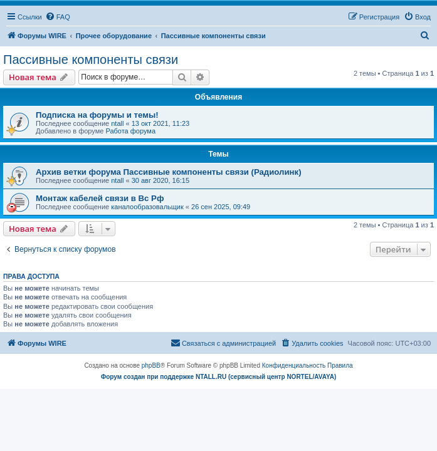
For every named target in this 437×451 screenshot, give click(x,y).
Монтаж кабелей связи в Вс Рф (100, 198)
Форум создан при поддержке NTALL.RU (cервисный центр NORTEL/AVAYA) (219, 376)
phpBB (151, 365)
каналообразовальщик (147, 206)
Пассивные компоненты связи (90, 59)
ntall (117, 123)
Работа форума (130, 131)
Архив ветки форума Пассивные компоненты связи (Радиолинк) (169, 172)
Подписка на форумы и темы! (97, 115)
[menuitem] (57, 16)
